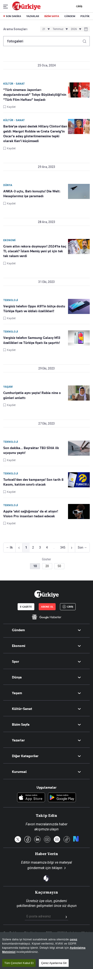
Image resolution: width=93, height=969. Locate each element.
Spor (15, 662)
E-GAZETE (26, 606)
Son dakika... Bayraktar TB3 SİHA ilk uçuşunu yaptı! (31, 450)
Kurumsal (19, 772)
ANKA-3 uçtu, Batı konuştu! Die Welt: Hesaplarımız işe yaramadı (31, 193)
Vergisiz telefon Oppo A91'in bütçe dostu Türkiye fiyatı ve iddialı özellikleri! (34, 308)
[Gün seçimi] (45, 29)
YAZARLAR (32, 16)
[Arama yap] (86, 40)
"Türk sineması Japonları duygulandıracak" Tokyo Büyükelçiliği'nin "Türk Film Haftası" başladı (34, 95)
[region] (46, 950)
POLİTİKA (85, 16)
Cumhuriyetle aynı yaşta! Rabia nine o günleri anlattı (32, 395)
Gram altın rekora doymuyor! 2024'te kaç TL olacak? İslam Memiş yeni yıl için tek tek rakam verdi (34, 251)
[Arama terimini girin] (44, 41)
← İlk (9, 547)
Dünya (17, 677)
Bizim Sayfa (21, 725)
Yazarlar (18, 740)
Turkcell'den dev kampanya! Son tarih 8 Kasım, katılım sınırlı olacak (33, 482)
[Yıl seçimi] (75, 29)
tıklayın (57, 868)
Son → (82, 547)
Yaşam (17, 693)
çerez (73, 939)
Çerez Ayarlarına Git (53, 963)
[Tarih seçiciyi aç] (86, 29)
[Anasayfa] (46, 594)
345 (62, 547)
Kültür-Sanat (22, 709)
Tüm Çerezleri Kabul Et (18, 963)
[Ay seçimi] (60, 29)
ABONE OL (47, 606)
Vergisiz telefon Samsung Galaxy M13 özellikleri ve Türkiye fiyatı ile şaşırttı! (31, 340)
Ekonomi (18, 646)
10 (35, 566)
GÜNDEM (69, 16)
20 (47, 566)
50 (59, 566)
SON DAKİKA (13, 16)
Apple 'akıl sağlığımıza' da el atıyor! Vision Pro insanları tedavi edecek (30, 513)
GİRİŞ (78, 6)
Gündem (18, 630)
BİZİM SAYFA (51, 16)
